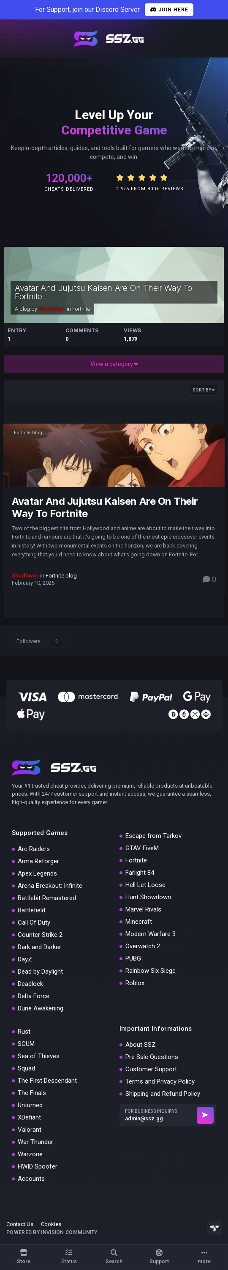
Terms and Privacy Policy (160, 1081)
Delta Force (33, 996)
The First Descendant (47, 1080)
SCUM (26, 1044)
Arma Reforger (38, 861)
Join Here (169, 10)
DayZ (25, 959)
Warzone (30, 1154)
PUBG (133, 958)
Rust (24, 1031)
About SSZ (140, 1044)
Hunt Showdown (148, 897)
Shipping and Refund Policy (162, 1094)
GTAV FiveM (142, 848)
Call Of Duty (34, 922)
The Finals (32, 1093)
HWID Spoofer (37, 1166)
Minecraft (138, 921)
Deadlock (30, 984)
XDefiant (29, 1117)
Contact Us (19, 1224)
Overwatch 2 (142, 946)
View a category (114, 364)
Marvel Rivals (143, 909)
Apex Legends (37, 873)
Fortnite (81, 309)
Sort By (203, 390)
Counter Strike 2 (40, 935)
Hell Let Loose (145, 885)
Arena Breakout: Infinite (50, 886)
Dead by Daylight (40, 971)
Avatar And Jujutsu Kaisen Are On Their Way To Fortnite (103, 292)
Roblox (134, 983)
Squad (26, 1068)
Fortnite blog (28, 432)
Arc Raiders (34, 849)
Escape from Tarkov (153, 836)
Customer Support (151, 1069)
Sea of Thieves (39, 1056)
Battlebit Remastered (47, 898)
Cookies (51, 1224)
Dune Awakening (40, 1008)
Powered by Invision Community (52, 1232)
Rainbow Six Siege (150, 970)
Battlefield (31, 910)
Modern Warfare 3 (150, 934)
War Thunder (35, 1142)
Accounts (31, 1178)
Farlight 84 (139, 872)
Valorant (29, 1129)
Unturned (30, 1105)
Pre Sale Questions (151, 1057)
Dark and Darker (39, 947)
